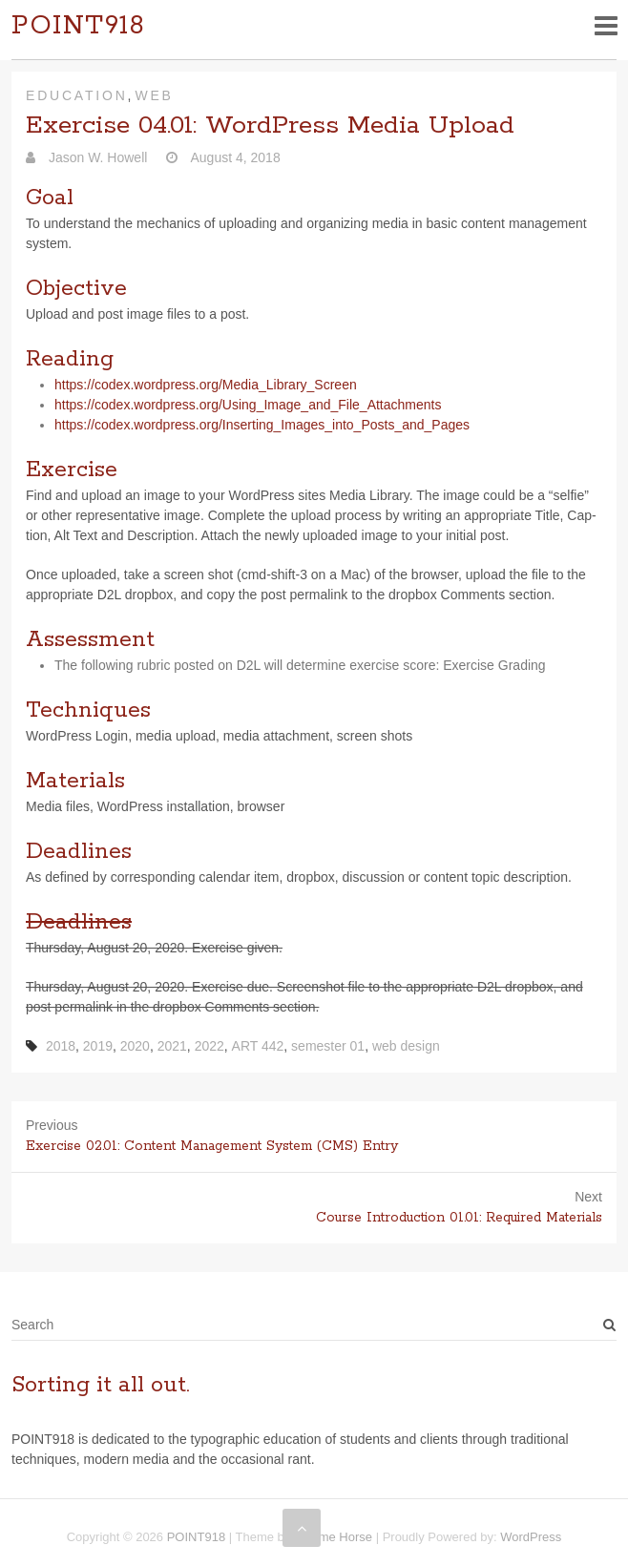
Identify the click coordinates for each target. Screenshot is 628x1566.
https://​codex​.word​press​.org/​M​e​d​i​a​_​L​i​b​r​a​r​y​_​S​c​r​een (205, 384)
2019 (98, 1046)
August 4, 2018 (233, 157)
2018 (60, 1046)
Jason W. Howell (96, 157)
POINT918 (78, 26)
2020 (135, 1046)
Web (154, 95)
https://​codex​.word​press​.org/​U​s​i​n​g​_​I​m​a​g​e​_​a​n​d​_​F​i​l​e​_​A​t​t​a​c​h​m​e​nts (247, 404)
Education (77, 95)
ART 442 (258, 1046)
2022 (209, 1046)
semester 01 (328, 1046)
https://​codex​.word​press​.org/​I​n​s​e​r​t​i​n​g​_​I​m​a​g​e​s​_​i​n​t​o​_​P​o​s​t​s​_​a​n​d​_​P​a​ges (262, 424)
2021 (172, 1046)
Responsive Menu (606, 25)
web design (406, 1046)
